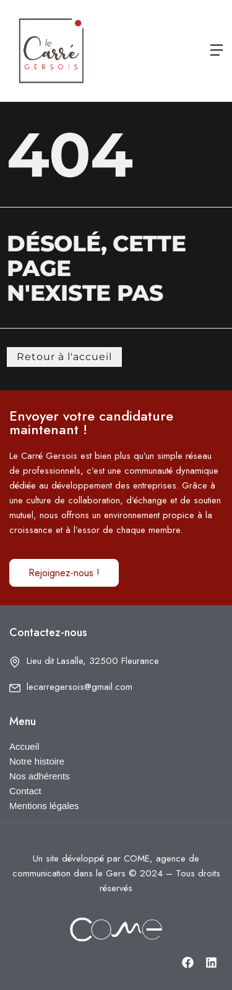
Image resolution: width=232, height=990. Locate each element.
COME (137, 858)
